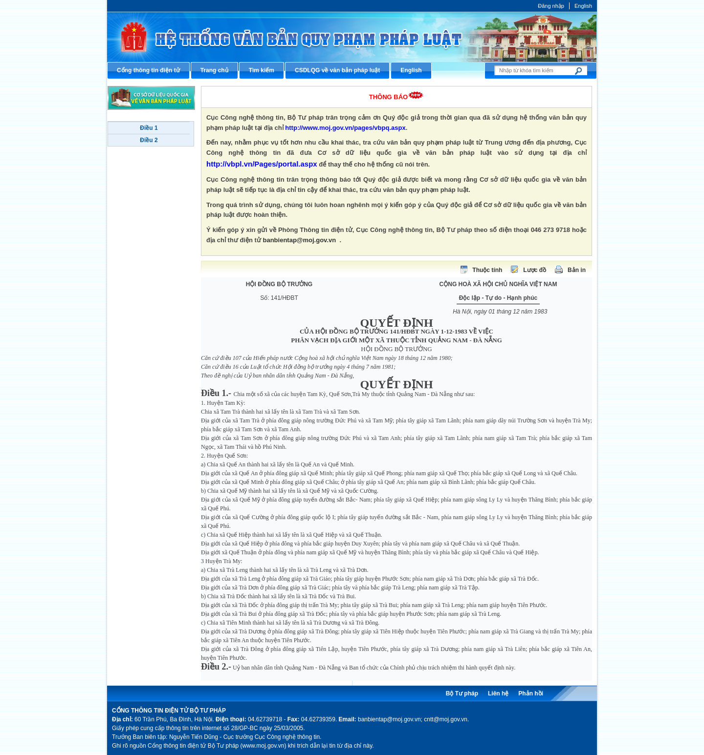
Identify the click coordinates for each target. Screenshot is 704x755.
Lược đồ (534, 270)
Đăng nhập (551, 6)
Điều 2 (148, 140)
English (583, 6)
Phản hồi (530, 693)
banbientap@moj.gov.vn (299, 240)
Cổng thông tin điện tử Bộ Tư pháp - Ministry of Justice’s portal (352, 37)
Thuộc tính (487, 270)
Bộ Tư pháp (462, 693)
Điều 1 (148, 128)
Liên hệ (498, 693)
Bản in (577, 270)
